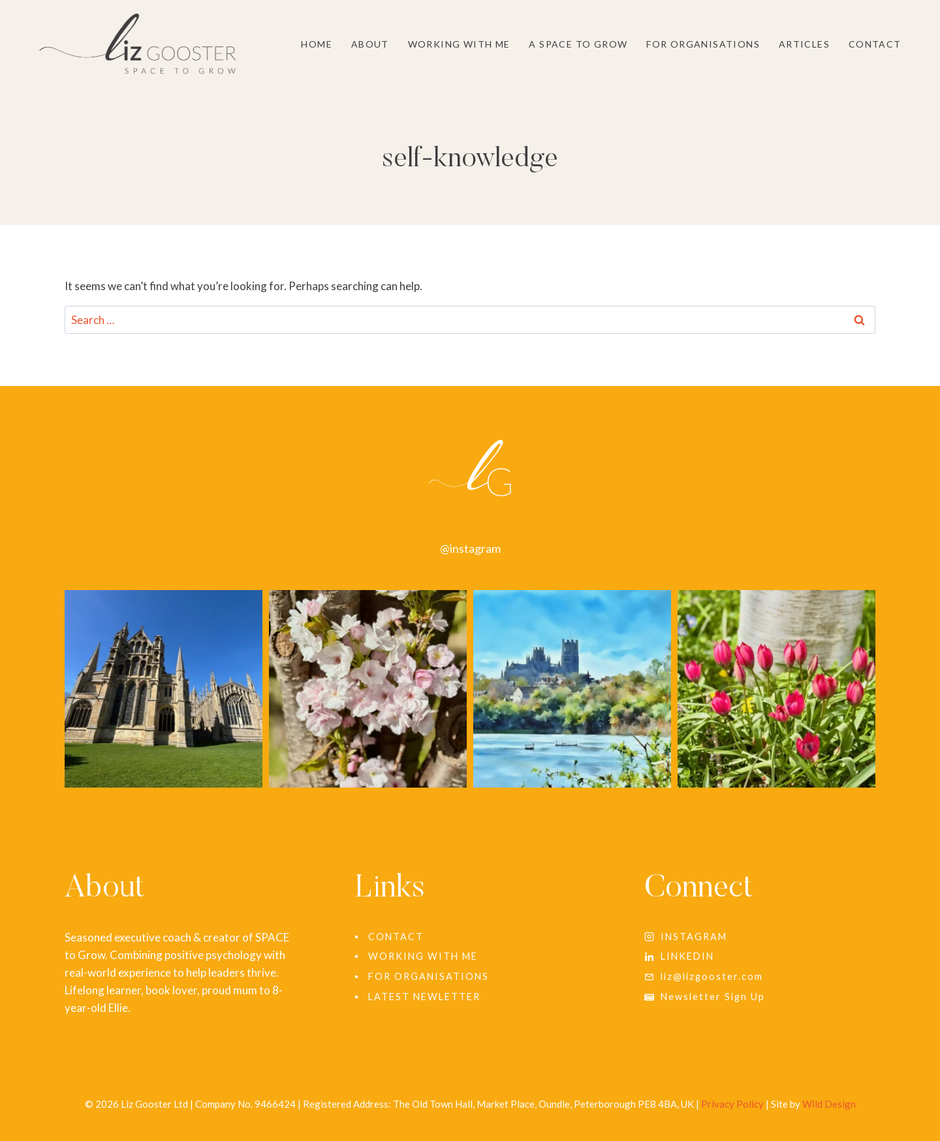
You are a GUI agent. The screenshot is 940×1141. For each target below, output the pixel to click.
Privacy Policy (732, 1104)
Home (316, 44)
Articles (804, 44)
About (370, 44)
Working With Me (459, 44)
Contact (875, 44)
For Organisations (703, 44)
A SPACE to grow (578, 44)
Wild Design (829, 1104)
